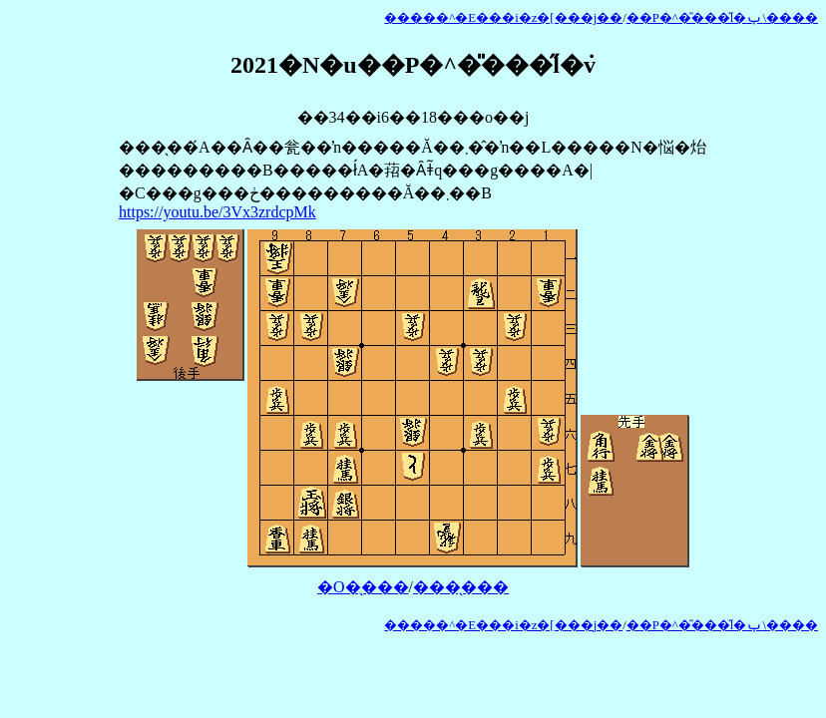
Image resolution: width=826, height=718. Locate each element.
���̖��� (461, 586)
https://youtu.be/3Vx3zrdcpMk (217, 211)
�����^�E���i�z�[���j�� (503, 18)
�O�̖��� (363, 586)
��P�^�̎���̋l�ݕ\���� (722, 18)
